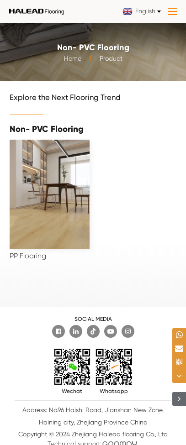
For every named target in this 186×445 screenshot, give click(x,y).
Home (72, 59)
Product (111, 59)
